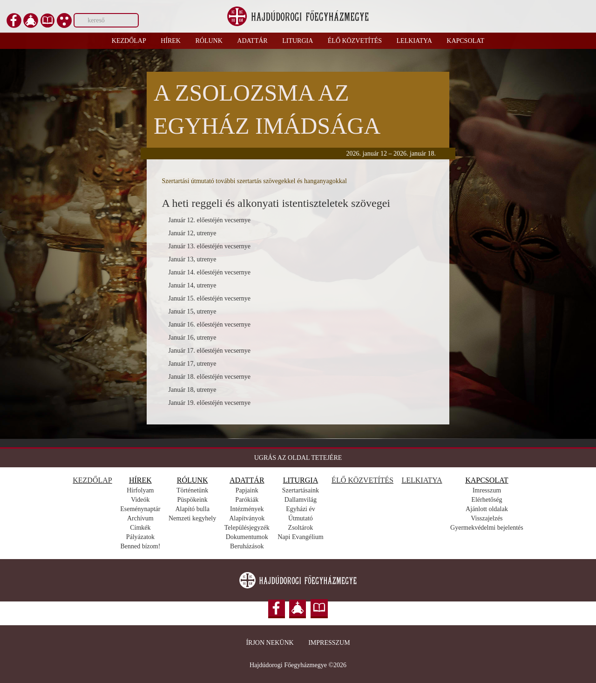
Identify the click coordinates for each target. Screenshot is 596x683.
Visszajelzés (486, 518)
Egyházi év (300, 508)
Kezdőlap (129, 40)
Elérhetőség (486, 499)
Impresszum (329, 642)
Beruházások (247, 546)
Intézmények (247, 508)
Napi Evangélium (300, 536)
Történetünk (192, 490)
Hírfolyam (140, 490)
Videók (140, 499)
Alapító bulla (192, 508)
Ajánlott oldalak (487, 508)
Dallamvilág (300, 499)
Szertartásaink (300, 490)
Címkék (140, 527)
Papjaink (247, 490)
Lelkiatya (414, 40)
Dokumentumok (247, 536)
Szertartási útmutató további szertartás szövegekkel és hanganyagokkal (254, 181)
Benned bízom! (140, 546)
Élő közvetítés (355, 40)
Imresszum (487, 490)
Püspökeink (192, 499)
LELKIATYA (421, 480)
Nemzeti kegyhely (192, 518)
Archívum (140, 518)
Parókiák (246, 499)
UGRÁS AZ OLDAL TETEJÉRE (298, 457)
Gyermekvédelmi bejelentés (486, 527)
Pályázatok (140, 536)
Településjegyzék (247, 527)
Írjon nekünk (269, 642)
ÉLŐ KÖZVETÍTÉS (362, 480)
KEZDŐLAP (92, 480)
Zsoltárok (300, 527)
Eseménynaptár (140, 508)
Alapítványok (246, 518)
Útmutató (300, 518)
